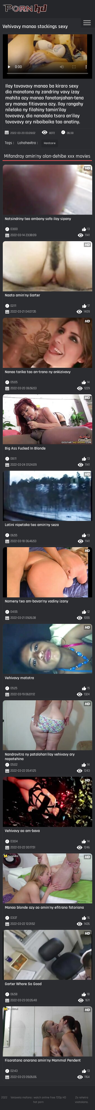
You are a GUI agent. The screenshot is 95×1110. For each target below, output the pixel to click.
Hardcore (49, 143)
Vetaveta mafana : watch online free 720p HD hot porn (38, 1100)
